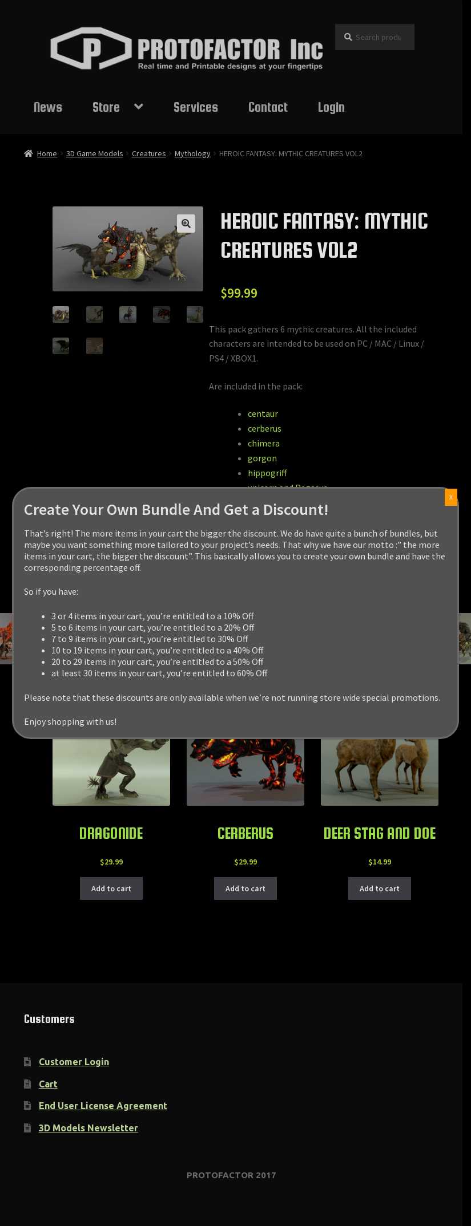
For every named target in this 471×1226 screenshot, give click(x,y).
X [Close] (451, 497)
